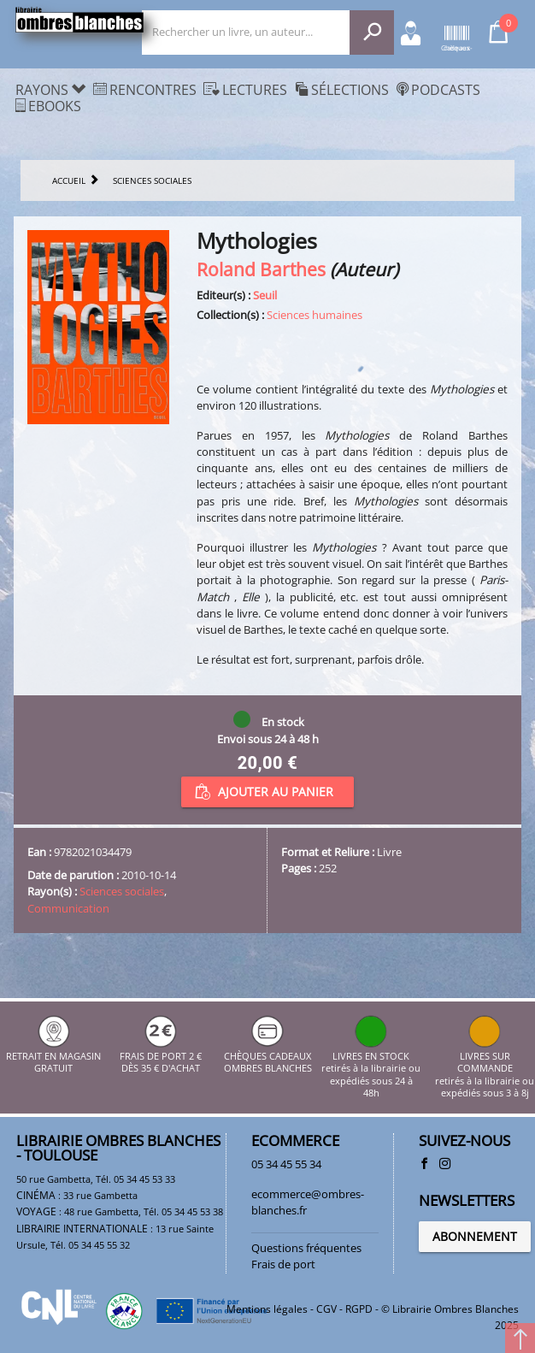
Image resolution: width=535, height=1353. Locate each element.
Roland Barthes (261, 269)
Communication (68, 908)
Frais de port (283, 1264)
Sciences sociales (121, 891)
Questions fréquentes (306, 1248)
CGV (326, 1309)
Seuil (265, 295)
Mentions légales (267, 1309)
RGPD (359, 1309)
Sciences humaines (314, 314)
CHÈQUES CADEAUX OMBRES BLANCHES (268, 1056)
